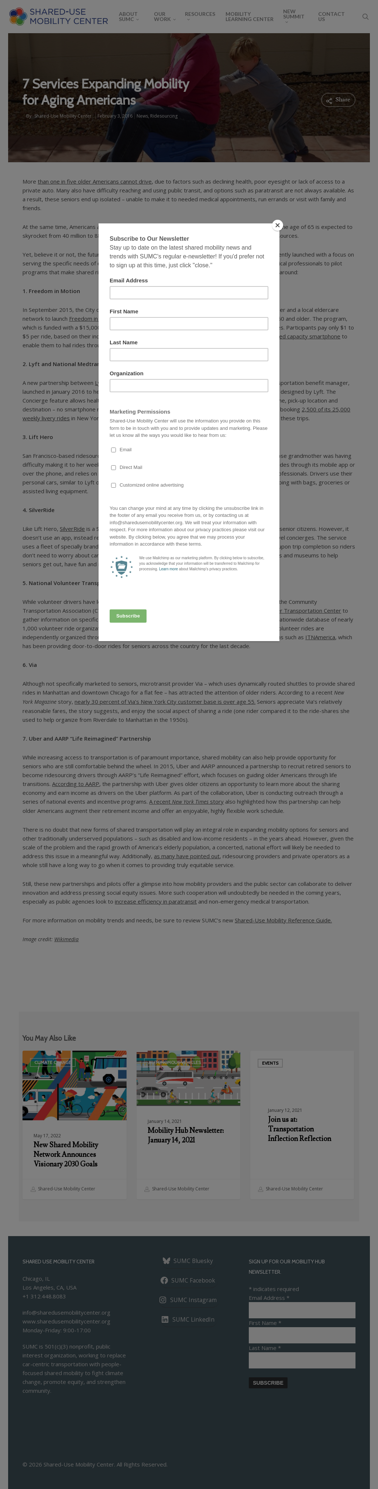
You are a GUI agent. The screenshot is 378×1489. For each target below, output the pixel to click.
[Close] (277, 225)
